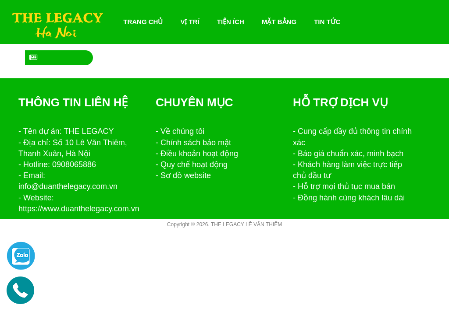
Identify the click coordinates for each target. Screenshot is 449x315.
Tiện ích (230, 21)
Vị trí (189, 21)
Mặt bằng (279, 21)
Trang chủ (145, 22)
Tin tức (327, 21)
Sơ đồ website (185, 175)
